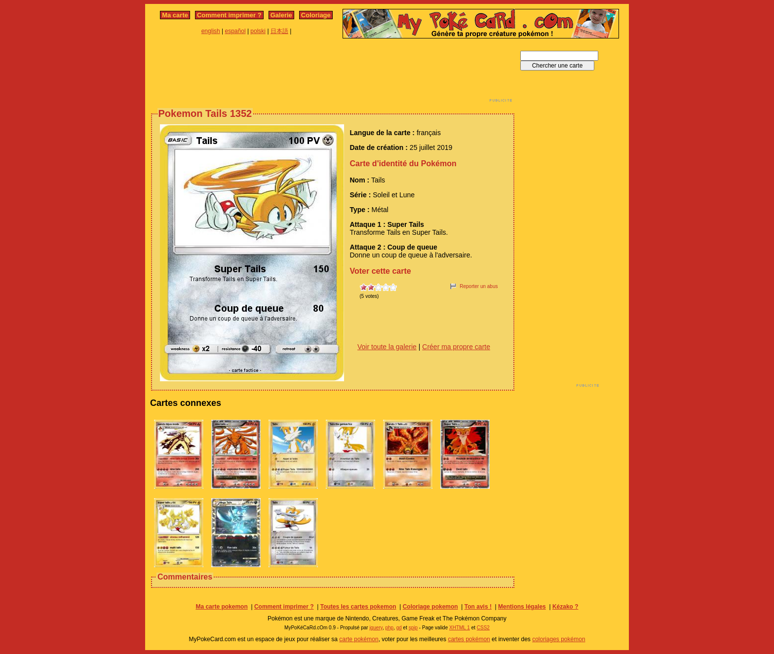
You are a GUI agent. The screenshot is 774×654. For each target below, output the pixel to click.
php (389, 627)
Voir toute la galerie (387, 347)
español (235, 31)
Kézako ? (565, 606)
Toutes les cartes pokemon (358, 606)
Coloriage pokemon (430, 606)
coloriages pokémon (558, 639)
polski (258, 31)
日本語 (279, 31)
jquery (376, 627)
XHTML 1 (459, 627)
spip (413, 627)
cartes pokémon (469, 639)
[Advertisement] (332, 73)
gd (399, 627)
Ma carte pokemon (221, 606)
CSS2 (483, 627)
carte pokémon (358, 639)
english (210, 31)
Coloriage (316, 15)
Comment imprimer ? (229, 15)
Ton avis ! (478, 606)
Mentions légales (522, 606)
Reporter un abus (479, 286)
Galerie (281, 15)
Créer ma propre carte (456, 347)
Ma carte (175, 15)
